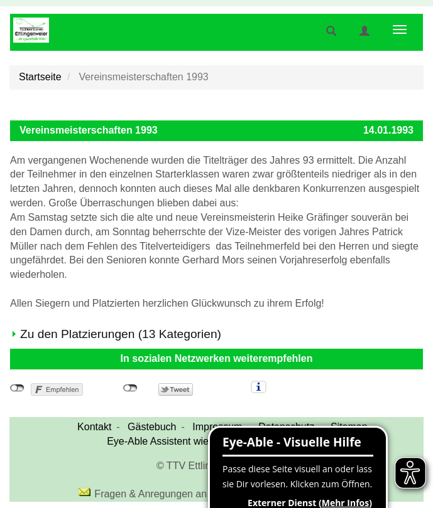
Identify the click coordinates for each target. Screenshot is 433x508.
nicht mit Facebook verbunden (17, 388)
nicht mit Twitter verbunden (130, 388)
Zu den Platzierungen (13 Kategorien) (120, 334)
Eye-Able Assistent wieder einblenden (192, 441)
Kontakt (94, 426)
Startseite (40, 76)
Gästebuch (152, 426)
